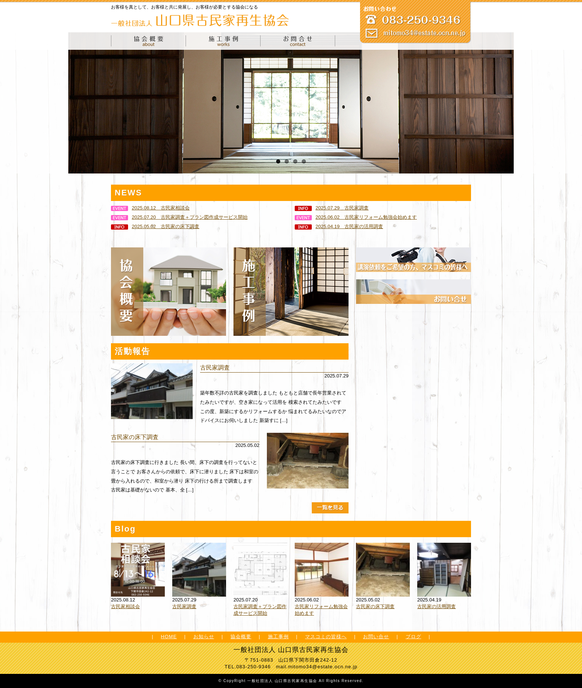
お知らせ (203, 636)
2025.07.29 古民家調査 (332, 208)
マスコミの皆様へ (326, 636)
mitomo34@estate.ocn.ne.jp (322, 666)
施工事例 (278, 636)
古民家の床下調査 (134, 437)
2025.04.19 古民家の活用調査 (339, 226)
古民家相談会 (125, 606)
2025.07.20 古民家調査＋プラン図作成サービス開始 (179, 217)
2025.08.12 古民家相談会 (150, 208)
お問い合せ (376, 636)
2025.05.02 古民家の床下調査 (155, 226)
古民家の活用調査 (436, 606)
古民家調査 (215, 367)
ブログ (413, 636)
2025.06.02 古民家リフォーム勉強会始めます (356, 217)
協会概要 (240, 636)
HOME (169, 636)
